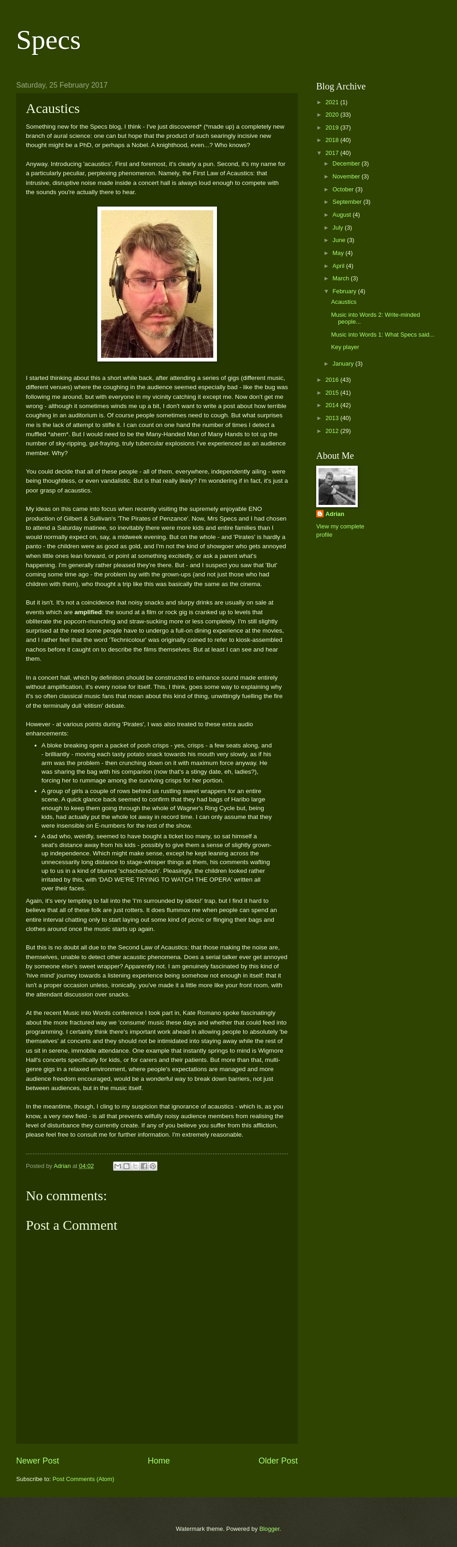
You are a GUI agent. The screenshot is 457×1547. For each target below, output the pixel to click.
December (346, 163)
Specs (48, 39)
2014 (332, 405)
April (339, 265)
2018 (332, 139)
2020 (332, 114)
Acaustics (343, 301)
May (338, 252)
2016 (332, 379)
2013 (332, 418)
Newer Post (37, 1460)
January (343, 363)
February (345, 291)
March (341, 278)
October (343, 189)
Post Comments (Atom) (83, 1479)
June (339, 240)
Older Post (278, 1460)
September (347, 201)
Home (159, 1460)
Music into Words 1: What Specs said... (382, 334)
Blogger (269, 1528)
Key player (345, 347)
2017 (332, 152)
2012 (332, 430)
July (338, 227)
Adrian (334, 513)
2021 (332, 102)
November (346, 176)
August (342, 214)
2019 (332, 127)
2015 (332, 392)
